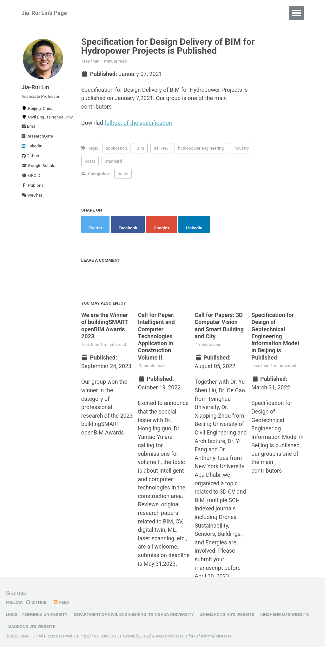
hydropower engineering (201, 148)
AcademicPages (170, 632)
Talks (206, 13)
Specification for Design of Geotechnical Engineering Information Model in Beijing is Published (275, 329)
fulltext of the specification (138, 123)
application (116, 148)
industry (241, 148)
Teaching (176, 13)
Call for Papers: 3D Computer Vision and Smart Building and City (219, 319)
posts (90, 161)
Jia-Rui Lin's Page (44, 13)
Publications (105, 13)
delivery (161, 148)
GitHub (36, 599)
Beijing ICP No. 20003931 (96, 632)
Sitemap (16, 590)
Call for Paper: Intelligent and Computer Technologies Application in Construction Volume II (156, 329)
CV (254, 13)
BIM (140, 148)
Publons (33, 186)
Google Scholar (39, 166)
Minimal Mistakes (217, 632)
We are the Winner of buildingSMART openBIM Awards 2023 (104, 319)
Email (30, 127)
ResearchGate (37, 137)
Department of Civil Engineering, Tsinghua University (136, 610)
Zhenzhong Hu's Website (230, 610)
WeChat (32, 196)
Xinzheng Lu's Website (288, 610)
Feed (61, 599)
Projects (143, 13)
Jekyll (147, 632)
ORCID (31, 176)
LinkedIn (32, 147)
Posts (231, 13)
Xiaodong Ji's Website (31, 622)
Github (30, 156)
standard (113, 161)
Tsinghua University (45, 610)
